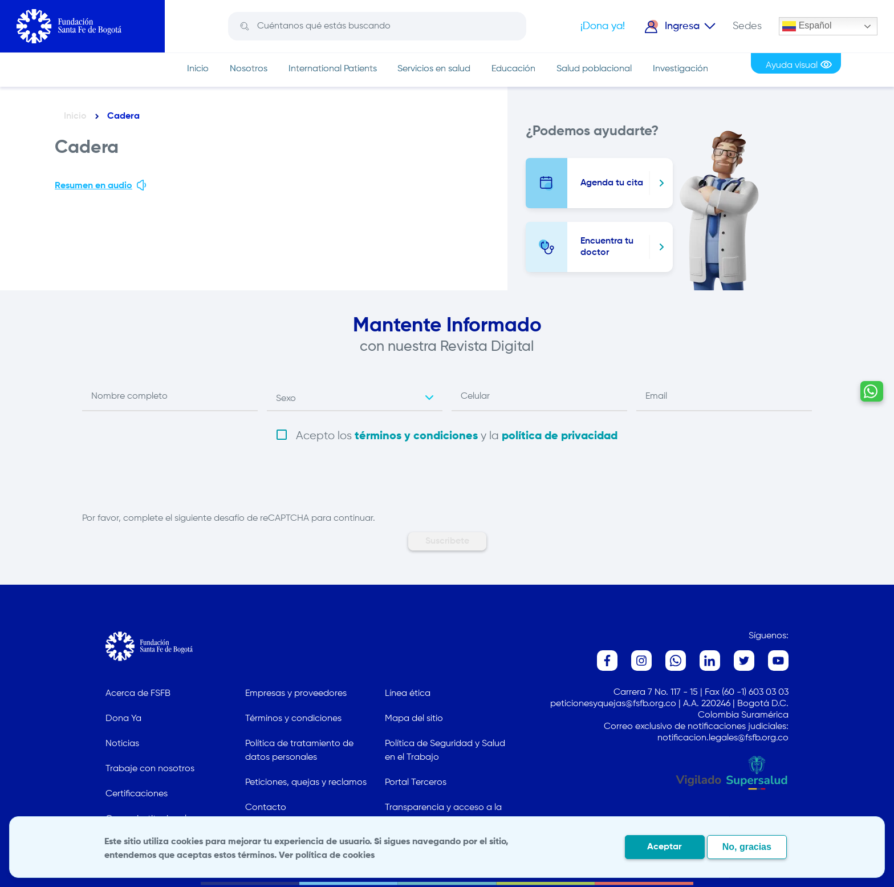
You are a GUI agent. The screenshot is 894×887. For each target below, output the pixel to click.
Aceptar (664, 847)
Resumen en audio (101, 185)
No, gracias (746, 847)
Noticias (122, 743)
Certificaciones (136, 794)
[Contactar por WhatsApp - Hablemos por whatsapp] (868, 542)
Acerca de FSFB (137, 693)
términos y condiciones (416, 436)
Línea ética (407, 693)
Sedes (747, 26)
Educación (513, 69)
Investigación (680, 69)
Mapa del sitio (414, 718)
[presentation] (168, 489)
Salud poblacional (594, 69)
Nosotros (248, 69)
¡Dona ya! (602, 26)
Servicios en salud (433, 69)
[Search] (386, 26)
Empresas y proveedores (296, 693)
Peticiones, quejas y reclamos (306, 782)
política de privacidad (559, 436)
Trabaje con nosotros (149, 768)
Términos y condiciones (293, 718)
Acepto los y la (456, 436)
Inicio (198, 69)
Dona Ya (123, 718)
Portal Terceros (415, 782)
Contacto (265, 807)
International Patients (332, 69)
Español (806, 26)
